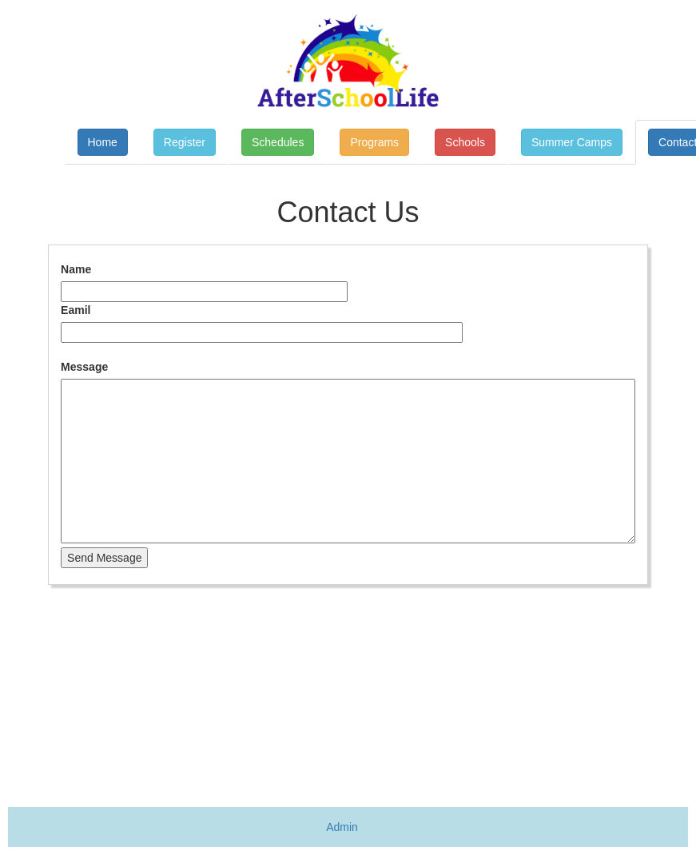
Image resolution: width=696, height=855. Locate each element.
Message (84, 366)
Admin (342, 827)
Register (184, 142)
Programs (374, 142)
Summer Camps (571, 142)
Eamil (75, 310)
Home (102, 142)
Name (76, 269)
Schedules (278, 142)
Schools (465, 142)
